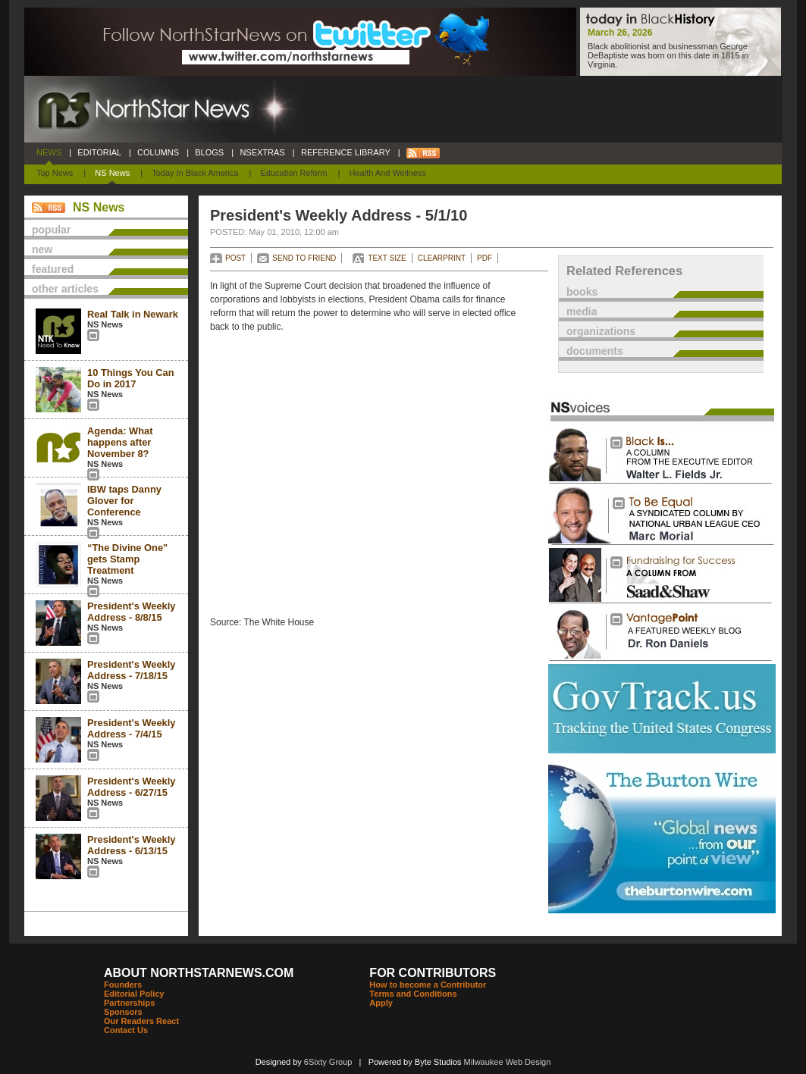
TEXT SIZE (387, 258)
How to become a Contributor (427, 984)
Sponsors (123, 1011)
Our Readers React (141, 1020)
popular (51, 230)
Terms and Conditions (412, 993)
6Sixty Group (328, 1061)
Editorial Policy (134, 993)
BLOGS (209, 152)
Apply (381, 1002)
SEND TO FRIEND (304, 258)
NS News (112, 172)
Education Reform (293, 172)
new (42, 249)
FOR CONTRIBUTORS (432, 972)
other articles (65, 289)
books (581, 292)
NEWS (49, 152)
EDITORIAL (99, 152)
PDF (484, 258)
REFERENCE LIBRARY (345, 152)
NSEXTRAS (262, 152)
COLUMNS (158, 152)
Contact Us (126, 1030)
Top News (54, 172)
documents (594, 351)
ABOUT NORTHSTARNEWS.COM (198, 972)
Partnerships (129, 1002)
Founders (123, 984)
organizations (600, 331)
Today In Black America (195, 172)
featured (53, 269)
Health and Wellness (388, 172)
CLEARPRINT (442, 258)
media (581, 311)
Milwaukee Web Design (507, 1061)
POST (235, 258)
